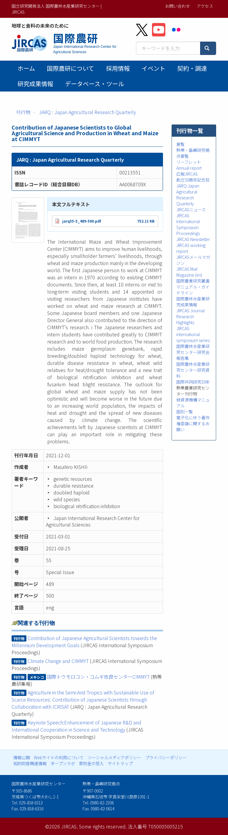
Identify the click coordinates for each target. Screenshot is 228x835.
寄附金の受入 (91, 763)
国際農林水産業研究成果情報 (193, 302)
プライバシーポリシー (166, 757)
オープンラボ (62, 763)
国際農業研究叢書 (193, 281)
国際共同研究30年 (193, 382)
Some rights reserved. (103, 826)
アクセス (205, 6)
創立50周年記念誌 (193, 180)
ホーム (26, 68)
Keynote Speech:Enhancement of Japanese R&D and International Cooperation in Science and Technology (76, 726)
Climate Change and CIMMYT (58, 660)
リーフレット (188, 162)
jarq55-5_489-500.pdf (81, 220)
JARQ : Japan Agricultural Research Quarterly (87, 112)
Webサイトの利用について (59, 757)
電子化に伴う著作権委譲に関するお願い (193, 423)
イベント (153, 68)
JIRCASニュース (191, 209)
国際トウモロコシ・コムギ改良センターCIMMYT (98, 676)
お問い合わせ (177, 6)
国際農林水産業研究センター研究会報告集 (193, 352)
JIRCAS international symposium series (193, 334)
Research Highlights (185, 319)
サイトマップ (120, 763)
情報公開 (21, 757)
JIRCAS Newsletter (193, 239)
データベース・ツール (94, 83)
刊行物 (23, 112)
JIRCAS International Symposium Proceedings (188, 224)
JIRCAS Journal (190, 310)
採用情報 (118, 68)
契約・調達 (192, 68)
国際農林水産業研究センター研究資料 (193, 370)
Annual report (189, 168)
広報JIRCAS (187, 174)
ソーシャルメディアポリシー (114, 757)
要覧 (180, 144)
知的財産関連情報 (30, 763)
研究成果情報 (35, 83)
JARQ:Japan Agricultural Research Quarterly (187, 195)
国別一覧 (184, 412)
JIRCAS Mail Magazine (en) (189, 272)
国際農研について (70, 68)
